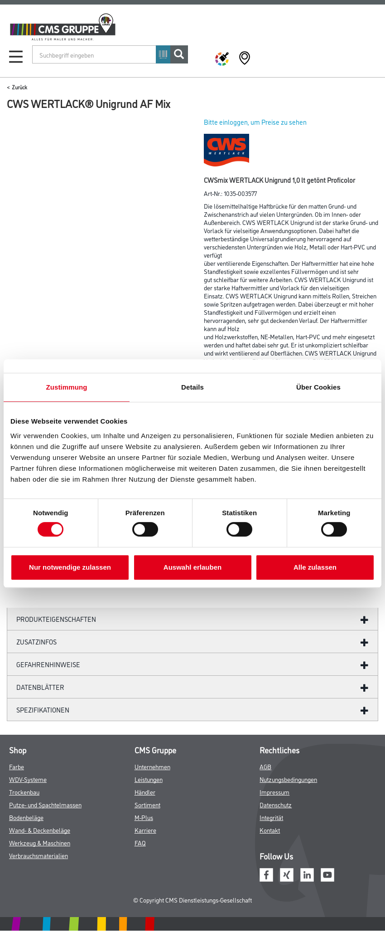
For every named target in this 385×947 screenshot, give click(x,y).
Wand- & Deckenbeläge (39, 829)
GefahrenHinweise (48, 664)
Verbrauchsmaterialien (38, 855)
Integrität (271, 817)
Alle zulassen (315, 567)
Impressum (274, 791)
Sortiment (147, 804)
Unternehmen (152, 766)
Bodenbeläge (26, 817)
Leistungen (149, 779)
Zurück (19, 87)
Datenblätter (40, 687)
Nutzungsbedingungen (288, 779)
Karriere (145, 829)
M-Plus (144, 817)
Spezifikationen (42, 709)
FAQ (140, 842)
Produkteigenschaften (56, 619)
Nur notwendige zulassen (70, 567)
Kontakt (270, 829)
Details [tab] (192, 387)
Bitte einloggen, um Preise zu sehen (255, 122)
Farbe (16, 766)
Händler (145, 791)
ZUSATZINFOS (36, 641)
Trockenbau (24, 791)
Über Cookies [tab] (318, 387)
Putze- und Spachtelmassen (45, 804)
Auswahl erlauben (192, 567)
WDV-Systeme (28, 779)
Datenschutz (276, 804)
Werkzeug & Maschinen (39, 842)
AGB (265, 766)
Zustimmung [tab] (66, 387)
